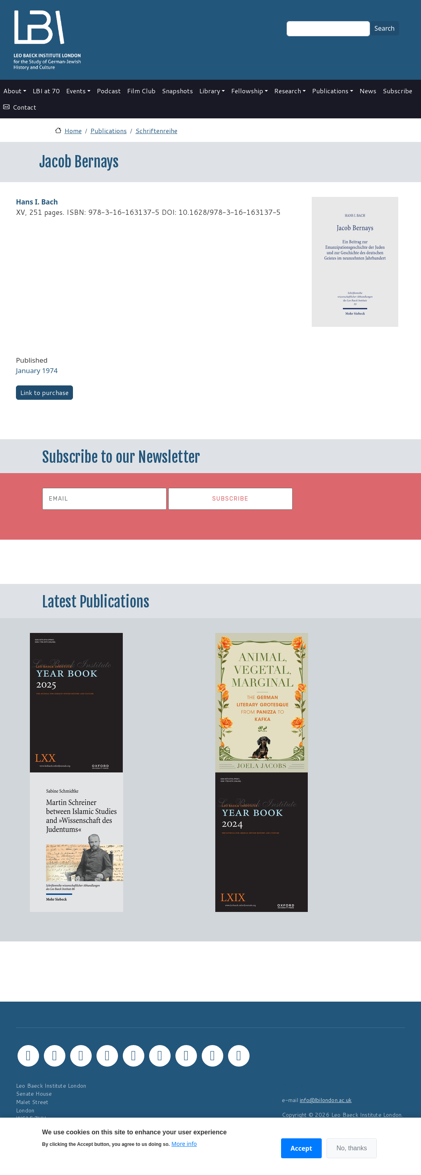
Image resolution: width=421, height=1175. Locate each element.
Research (287, 90)
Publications (330, 90)
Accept (301, 1148)
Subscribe (397, 90)
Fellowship (247, 90)
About (12, 90)
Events (76, 90)
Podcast (109, 90)
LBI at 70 (46, 90)
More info (184, 1143)
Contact (24, 107)
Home (73, 130)
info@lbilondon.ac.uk (326, 1100)
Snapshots (177, 90)
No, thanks (351, 1148)
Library (209, 90)
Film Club (141, 90)
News (368, 90)
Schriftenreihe (156, 130)
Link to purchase (44, 392)
